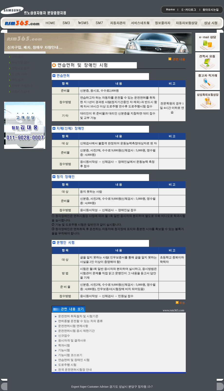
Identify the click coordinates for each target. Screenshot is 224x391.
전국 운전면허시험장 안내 (75, 369)
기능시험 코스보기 (70, 355)
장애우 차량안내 (22, 85)
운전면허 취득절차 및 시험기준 (78, 316)
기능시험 (64, 350)
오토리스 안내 (20, 91)
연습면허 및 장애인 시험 (74, 360)
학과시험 (64, 345)
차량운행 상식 (20, 62)
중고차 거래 (19, 74)
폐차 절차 (17, 80)
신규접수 (64, 335)
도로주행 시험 (67, 364)
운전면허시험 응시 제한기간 (76, 330)
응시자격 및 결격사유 (72, 340)
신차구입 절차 (20, 68)
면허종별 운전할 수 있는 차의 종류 (80, 321)
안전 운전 (17, 56)
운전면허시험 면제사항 (73, 326)
